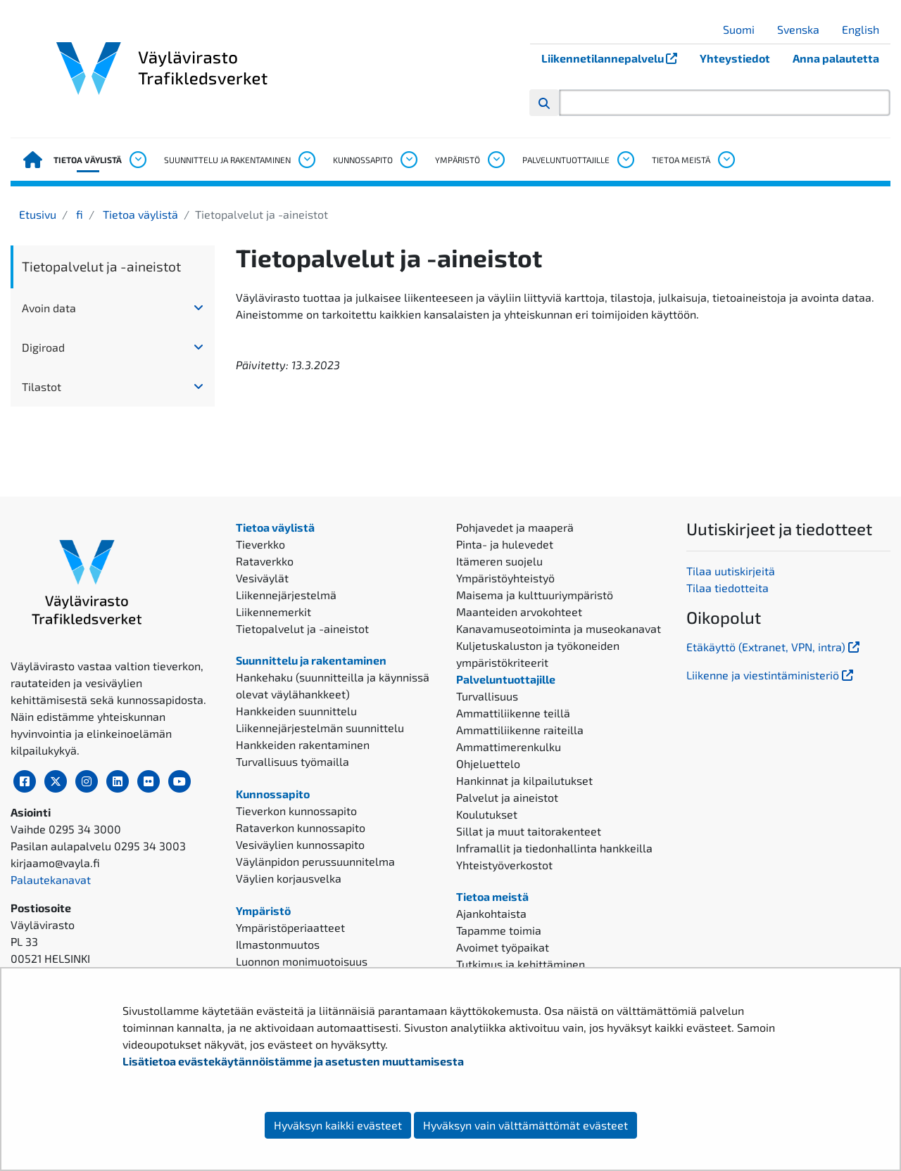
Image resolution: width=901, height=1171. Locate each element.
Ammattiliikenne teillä (513, 712)
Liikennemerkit (273, 611)
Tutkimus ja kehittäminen (520, 964)
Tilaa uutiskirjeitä (730, 570)
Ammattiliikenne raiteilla (520, 729)
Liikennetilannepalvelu (614, 58)
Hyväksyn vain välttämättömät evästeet (525, 1125)
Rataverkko (265, 561)
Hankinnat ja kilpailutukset (524, 780)
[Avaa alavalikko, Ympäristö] (495, 160)
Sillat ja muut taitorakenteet (528, 831)
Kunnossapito (363, 160)
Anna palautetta (836, 58)
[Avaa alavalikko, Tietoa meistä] (725, 160)
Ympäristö (457, 160)
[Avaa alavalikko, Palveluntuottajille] (625, 160)
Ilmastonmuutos (278, 944)
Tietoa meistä (681, 160)
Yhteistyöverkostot (504, 864)
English (865, 29)
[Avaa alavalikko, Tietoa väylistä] (137, 160)
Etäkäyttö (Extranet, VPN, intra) (774, 646)
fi (78, 214)
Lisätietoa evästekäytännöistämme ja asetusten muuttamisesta (293, 1061)
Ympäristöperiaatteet (290, 927)
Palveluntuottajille (566, 160)
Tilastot (41, 386)
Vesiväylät (262, 577)
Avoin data (49, 307)
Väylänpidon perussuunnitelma (315, 861)
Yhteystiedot (735, 58)
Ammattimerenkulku (508, 746)
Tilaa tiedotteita (727, 587)
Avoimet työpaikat (502, 947)
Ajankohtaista (491, 913)
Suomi (744, 29)
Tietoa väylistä (87, 160)
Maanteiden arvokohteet (519, 611)
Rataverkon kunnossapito (300, 827)
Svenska (803, 29)
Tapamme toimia (498, 930)
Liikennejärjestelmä (286, 594)
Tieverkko (260, 544)
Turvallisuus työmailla (292, 761)
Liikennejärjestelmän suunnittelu (320, 727)
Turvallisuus (487, 696)
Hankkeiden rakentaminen (303, 744)
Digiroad (43, 347)
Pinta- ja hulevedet (504, 544)
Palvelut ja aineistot (507, 797)
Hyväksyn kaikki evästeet (338, 1125)
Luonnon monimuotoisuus (301, 961)
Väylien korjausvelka (288, 878)
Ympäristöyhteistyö (505, 577)
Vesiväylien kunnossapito (300, 844)
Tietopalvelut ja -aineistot (101, 266)
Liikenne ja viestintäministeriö (771, 675)
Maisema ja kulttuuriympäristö (534, 594)
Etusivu (37, 214)
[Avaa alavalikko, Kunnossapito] (408, 160)
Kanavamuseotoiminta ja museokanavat (558, 628)
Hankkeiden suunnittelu (296, 710)
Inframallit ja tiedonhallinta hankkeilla (554, 848)
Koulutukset (486, 814)
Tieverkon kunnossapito (296, 810)
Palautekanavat (51, 879)
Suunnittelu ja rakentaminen (227, 160)
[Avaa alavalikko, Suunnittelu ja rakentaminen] (306, 160)
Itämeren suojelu (499, 561)
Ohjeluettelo (488, 763)
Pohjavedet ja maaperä (515, 527)
